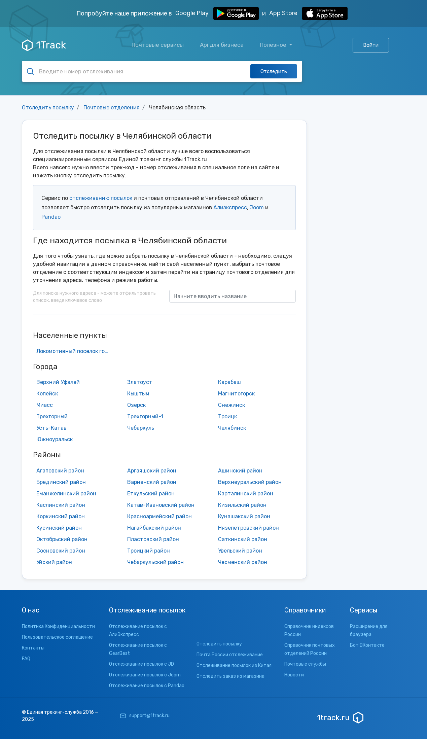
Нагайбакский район (154, 528)
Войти (371, 45)
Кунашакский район (244, 516)
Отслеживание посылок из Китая (234, 665)
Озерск (136, 405)
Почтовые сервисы (158, 44)
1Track (44, 45)
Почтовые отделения (111, 107)
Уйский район (54, 562)
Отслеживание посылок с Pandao (146, 686)
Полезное (274, 44)
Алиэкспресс (230, 207)
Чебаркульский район (155, 562)
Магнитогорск (236, 393)
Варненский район (151, 482)
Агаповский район (60, 470)
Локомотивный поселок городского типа (75, 351)
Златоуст (139, 382)
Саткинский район (242, 539)
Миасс (44, 405)
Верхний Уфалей (58, 382)
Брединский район (61, 482)
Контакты (33, 648)
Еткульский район (151, 493)
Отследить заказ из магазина (230, 676)
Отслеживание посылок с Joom (145, 675)
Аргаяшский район (151, 470)
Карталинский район (245, 493)
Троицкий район (148, 551)
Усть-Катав (51, 428)
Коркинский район (60, 516)
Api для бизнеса (222, 44)
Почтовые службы (305, 664)
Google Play (217, 13)
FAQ (26, 659)
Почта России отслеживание (230, 655)
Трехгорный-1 (145, 416)
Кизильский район (242, 505)
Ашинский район (240, 470)
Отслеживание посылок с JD (141, 664)
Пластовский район (153, 539)
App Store (308, 13)
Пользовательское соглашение (57, 637)
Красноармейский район (159, 516)
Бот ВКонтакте (367, 645)
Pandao (51, 217)
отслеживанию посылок (100, 198)
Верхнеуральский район (250, 482)
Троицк (227, 416)
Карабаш (229, 382)
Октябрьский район (61, 539)
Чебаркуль (140, 428)
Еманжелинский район (66, 493)
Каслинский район (60, 505)
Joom (257, 207)
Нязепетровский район (248, 528)
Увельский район (240, 551)
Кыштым (138, 393)
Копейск (47, 393)
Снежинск (231, 405)
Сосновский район (60, 551)
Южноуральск (54, 439)
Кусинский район (59, 528)
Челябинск (232, 428)
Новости (294, 675)
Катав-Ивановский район (160, 505)
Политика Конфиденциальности (58, 626)
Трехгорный (52, 416)
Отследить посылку (48, 107)
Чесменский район (242, 562)
